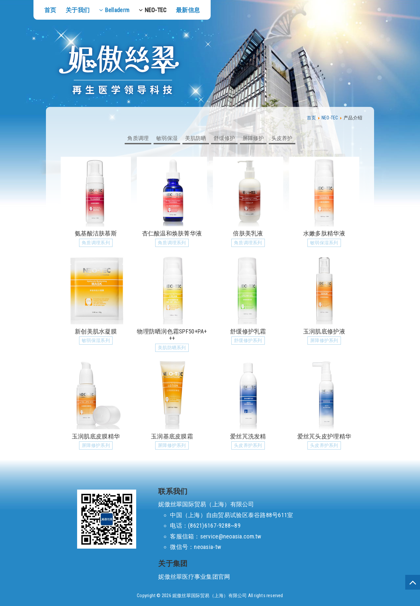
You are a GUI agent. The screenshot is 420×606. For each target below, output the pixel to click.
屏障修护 (253, 138)
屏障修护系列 (324, 340)
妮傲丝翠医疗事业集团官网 (194, 576)
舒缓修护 (224, 138)
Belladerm (117, 10)
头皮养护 (282, 138)
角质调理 (138, 138)
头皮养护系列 (248, 445)
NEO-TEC (156, 10)
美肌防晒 (195, 138)
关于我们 (78, 10)
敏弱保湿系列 (324, 243)
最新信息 (188, 10)
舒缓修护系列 (248, 340)
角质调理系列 (96, 243)
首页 (50, 10)
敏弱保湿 (167, 138)
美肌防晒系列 (172, 348)
